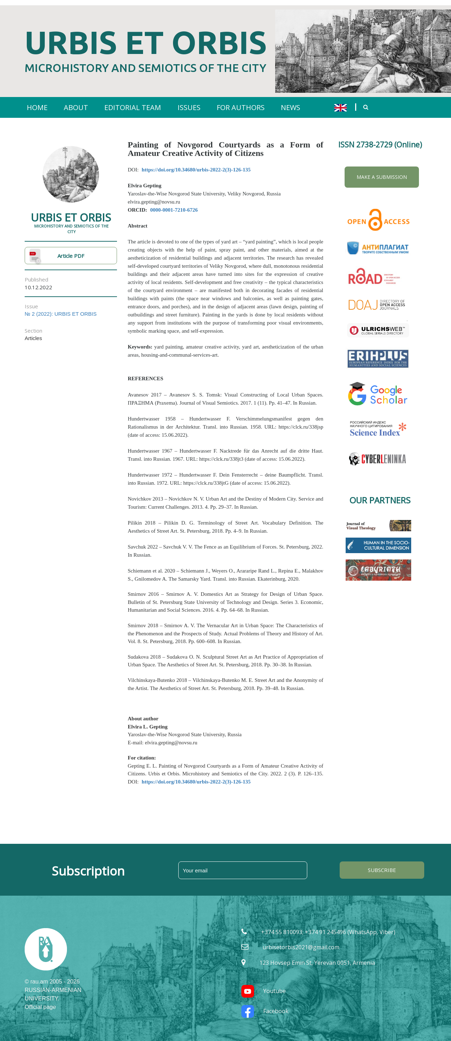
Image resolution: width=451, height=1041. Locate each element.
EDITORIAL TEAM (132, 102)
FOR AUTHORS (241, 102)
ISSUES (189, 102)
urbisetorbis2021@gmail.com (300, 942)
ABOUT (76, 102)
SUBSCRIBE (382, 864)
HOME (37, 102)
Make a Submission (382, 171)
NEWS (290, 102)
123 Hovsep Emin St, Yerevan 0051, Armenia (317, 957)
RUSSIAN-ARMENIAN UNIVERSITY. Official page (53, 992)
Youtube (263, 985)
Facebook (265, 1006)
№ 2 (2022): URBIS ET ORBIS (61, 308)
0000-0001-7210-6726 (174, 204)
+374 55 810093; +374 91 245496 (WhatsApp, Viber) (328, 926)
